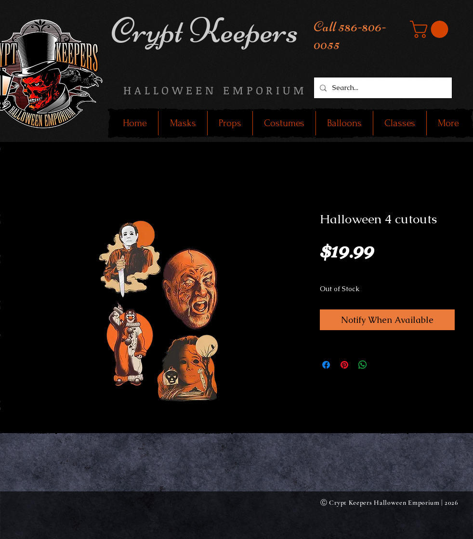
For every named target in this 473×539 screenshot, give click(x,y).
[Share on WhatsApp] (362, 365)
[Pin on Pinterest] (344, 365)
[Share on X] (381, 365)
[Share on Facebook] (326, 365)
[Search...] (382, 87)
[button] (431, 29)
